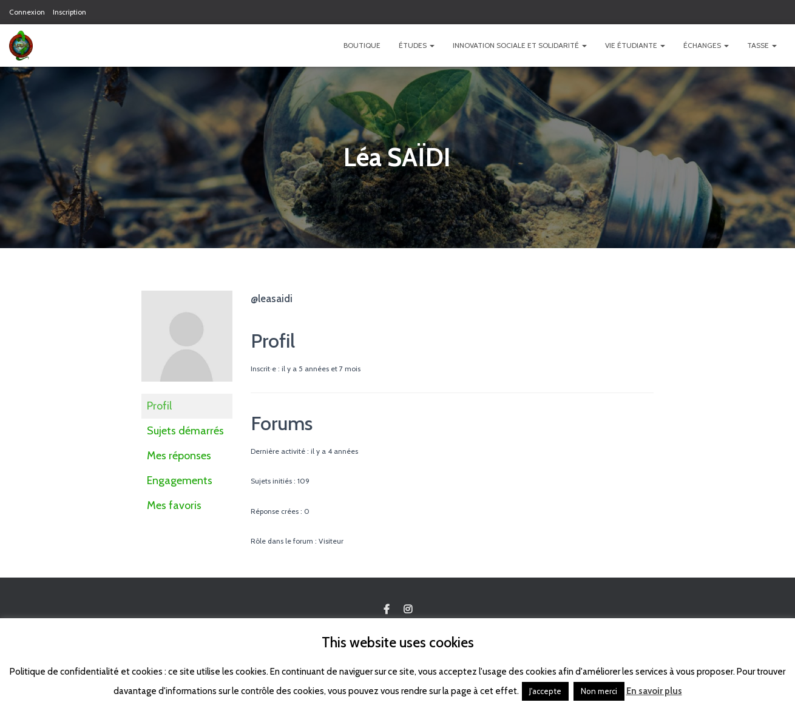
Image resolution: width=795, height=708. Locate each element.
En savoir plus (654, 691)
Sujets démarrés (185, 430)
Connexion (27, 11)
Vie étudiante (635, 45)
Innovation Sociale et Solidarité (520, 45)
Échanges (706, 45)
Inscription (69, 11)
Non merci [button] (599, 691)
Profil (159, 406)
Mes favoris (174, 505)
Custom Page (386, 610)
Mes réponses (179, 455)
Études (417, 45)
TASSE (762, 45)
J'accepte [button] (545, 691)
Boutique (362, 45)
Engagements (179, 480)
